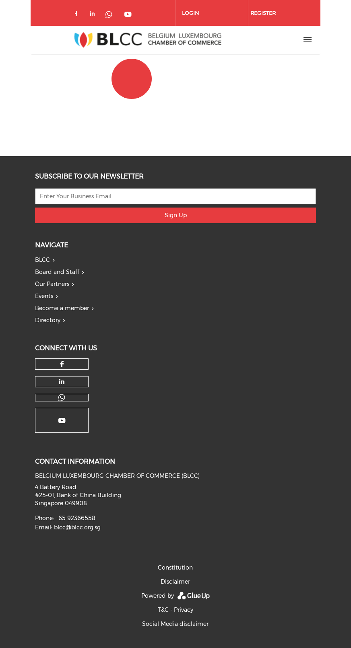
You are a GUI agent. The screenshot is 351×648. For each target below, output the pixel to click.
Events (44, 296)
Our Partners (52, 284)
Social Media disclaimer (175, 623)
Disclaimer (175, 581)
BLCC (42, 259)
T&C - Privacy (175, 609)
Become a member (62, 308)
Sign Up (176, 215)
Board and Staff (57, 272)
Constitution (175, 567)
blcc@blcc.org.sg (77, 527)
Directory (47, 320)
